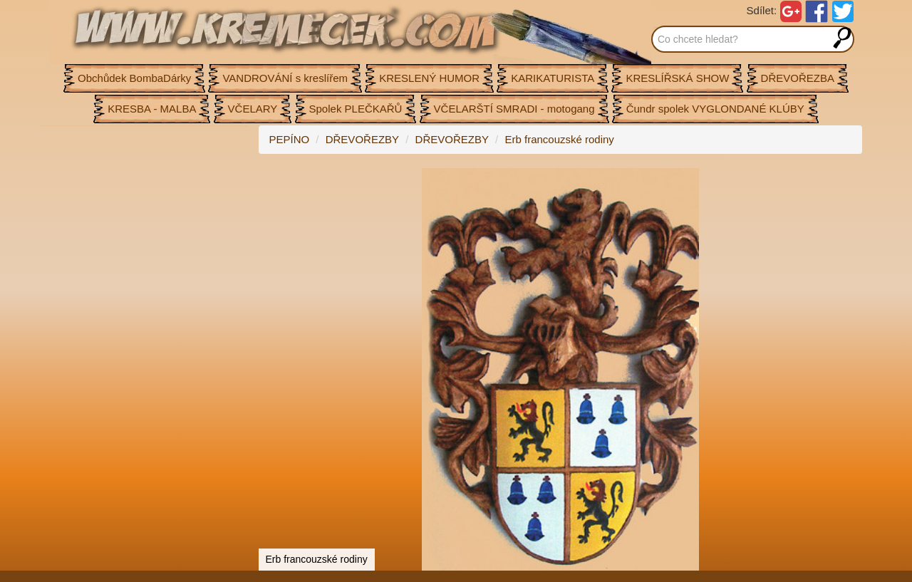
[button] (849, 181)
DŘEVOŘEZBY (362, 139)
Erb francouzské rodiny (558, 139)
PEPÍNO (289, 139)
